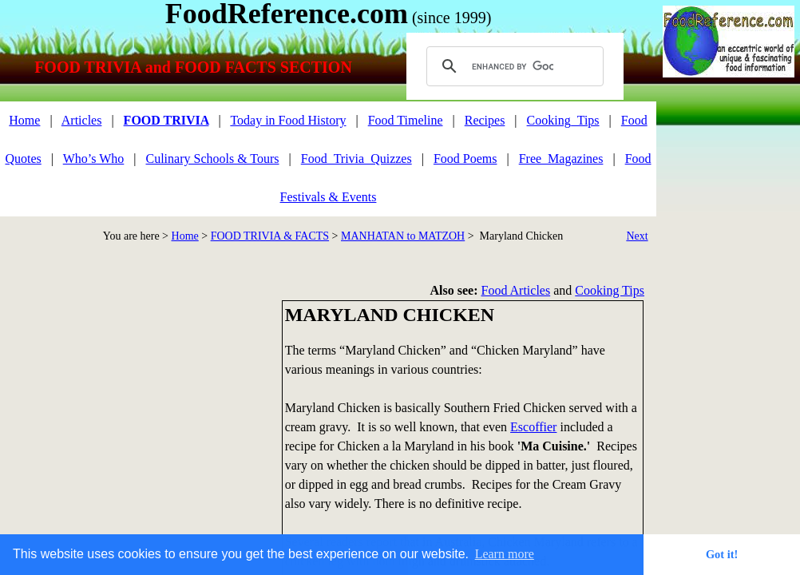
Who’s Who (94, 158)
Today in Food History (288, 120)
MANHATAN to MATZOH (403, 236)
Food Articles (516, 290)
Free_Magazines (561, 158)
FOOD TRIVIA (166, 120)
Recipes (485, 120)
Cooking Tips (609, 290)
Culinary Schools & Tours (212, 158)
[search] (512, 66)
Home (185, 236)
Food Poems (465, 158)
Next (637, 236)
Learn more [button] (504, 554)
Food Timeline (405, 120)
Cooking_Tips (563, 120)
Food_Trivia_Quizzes (356, 158)
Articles (81, 120)
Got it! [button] (722, 554)
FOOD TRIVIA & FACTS (270, 236)
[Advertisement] (731, 174)
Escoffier (533, 427)
